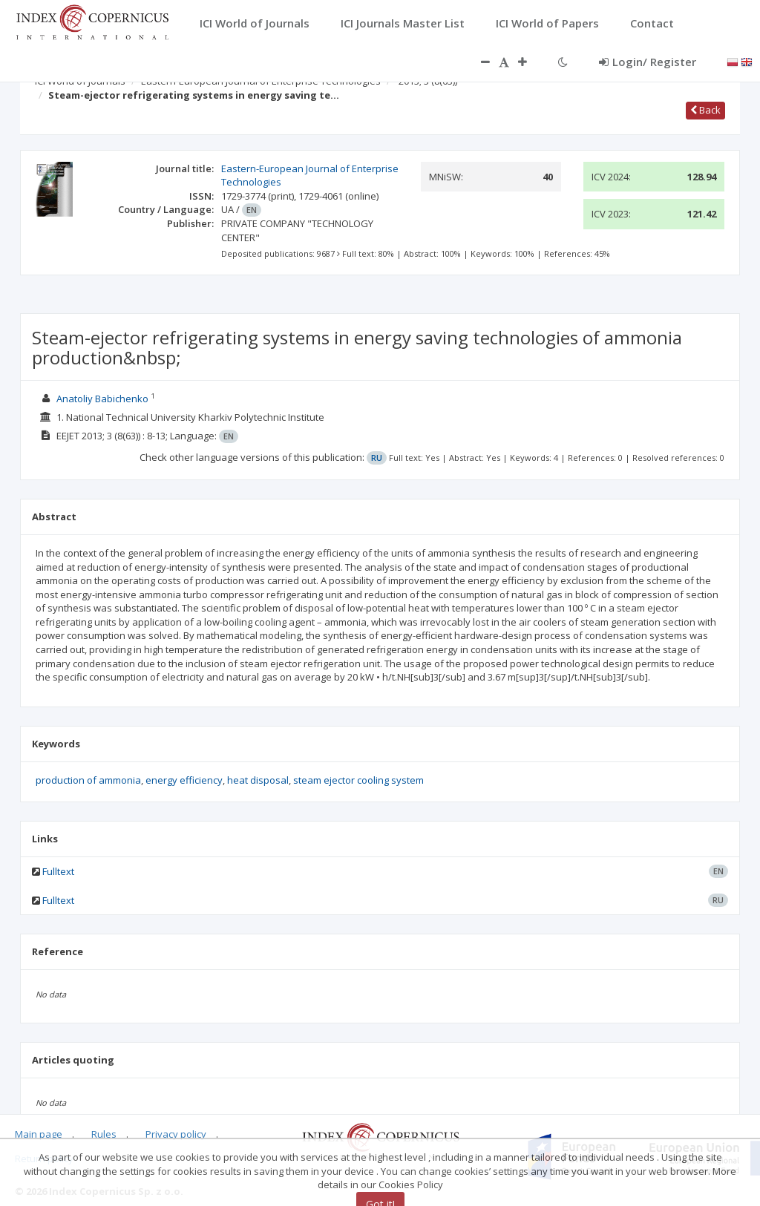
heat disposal (258, 780)
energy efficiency (184, 780)
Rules (104, 1134)
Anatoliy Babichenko (102, 398)
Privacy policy (175, 1134)
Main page (38, 1134)
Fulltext (58, 871)
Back (705, 110)
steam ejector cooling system (358, 780)
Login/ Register (647, 61)
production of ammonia (88, 780)
